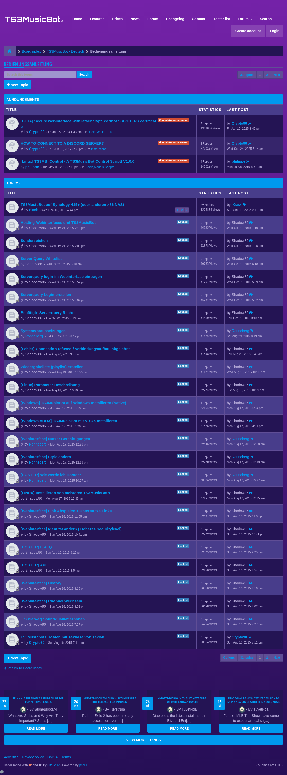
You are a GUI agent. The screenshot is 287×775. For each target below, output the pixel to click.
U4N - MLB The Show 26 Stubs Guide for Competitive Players (38, 700)
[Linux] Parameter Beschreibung (50, 385)
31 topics (247, 75)
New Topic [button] (17, 85)
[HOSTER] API (33, 565)
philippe (32, 167)
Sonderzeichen (34, 240)
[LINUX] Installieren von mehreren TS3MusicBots (65, 493)
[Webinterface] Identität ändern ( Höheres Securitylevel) (71, 529)
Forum (152, 19)
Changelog (175, 19)
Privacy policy (33, 757)
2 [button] (267, 75)
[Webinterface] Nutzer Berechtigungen (55, 439)
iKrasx (237, 205)
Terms (66, 757)
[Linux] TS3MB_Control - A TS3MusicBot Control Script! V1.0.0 (77, 161)
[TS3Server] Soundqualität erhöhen (53, 619)
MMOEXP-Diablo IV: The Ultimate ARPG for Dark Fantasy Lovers (182, 700)
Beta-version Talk (100, 132)
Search (267, 19)
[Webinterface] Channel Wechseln (51, 601)
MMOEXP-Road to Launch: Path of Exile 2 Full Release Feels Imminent (110, 700)
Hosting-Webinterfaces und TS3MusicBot (58, 222)
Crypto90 (37, 132)
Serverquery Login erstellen (46, 294)
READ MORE (36, 728)
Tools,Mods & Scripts (100, 167)
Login (274, 31)
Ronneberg (34, 336)
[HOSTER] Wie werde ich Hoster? (51, 475)
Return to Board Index (23, 668)
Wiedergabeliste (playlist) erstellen (52, 367)
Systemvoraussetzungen (43, 330)
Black (33, 210)
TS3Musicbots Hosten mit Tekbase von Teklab (62, 637)
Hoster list (221, 19)
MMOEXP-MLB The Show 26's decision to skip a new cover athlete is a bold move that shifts (253, 702)
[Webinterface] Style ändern (46, 457)
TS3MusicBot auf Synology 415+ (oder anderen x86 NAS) (72, 204)
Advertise (11, 757)
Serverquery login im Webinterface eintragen (61, 276)
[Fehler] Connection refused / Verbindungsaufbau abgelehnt (75, 349)
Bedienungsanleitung (28, 64)
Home (77, 19)
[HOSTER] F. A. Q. (37, 547)
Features (97, 19)
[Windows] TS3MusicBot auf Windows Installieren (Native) (73, 403)
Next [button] (277, 75)
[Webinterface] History (41, 583)
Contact (198, 19)
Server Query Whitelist (41, 258)
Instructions (98, 149)
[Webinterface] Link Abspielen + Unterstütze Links (66, 511)
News (135, 19)
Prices (117, 19)
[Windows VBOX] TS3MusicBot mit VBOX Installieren (69, 421)
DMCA (52, 757)
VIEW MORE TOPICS (143, 740)
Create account (248, 31)
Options (229, 657)
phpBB (83, 765)
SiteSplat (53, 765)
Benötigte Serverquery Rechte (48, 312)
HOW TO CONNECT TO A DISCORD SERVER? (62, 143)
